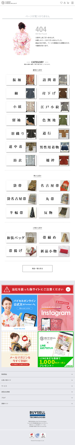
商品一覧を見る (37, 268)
